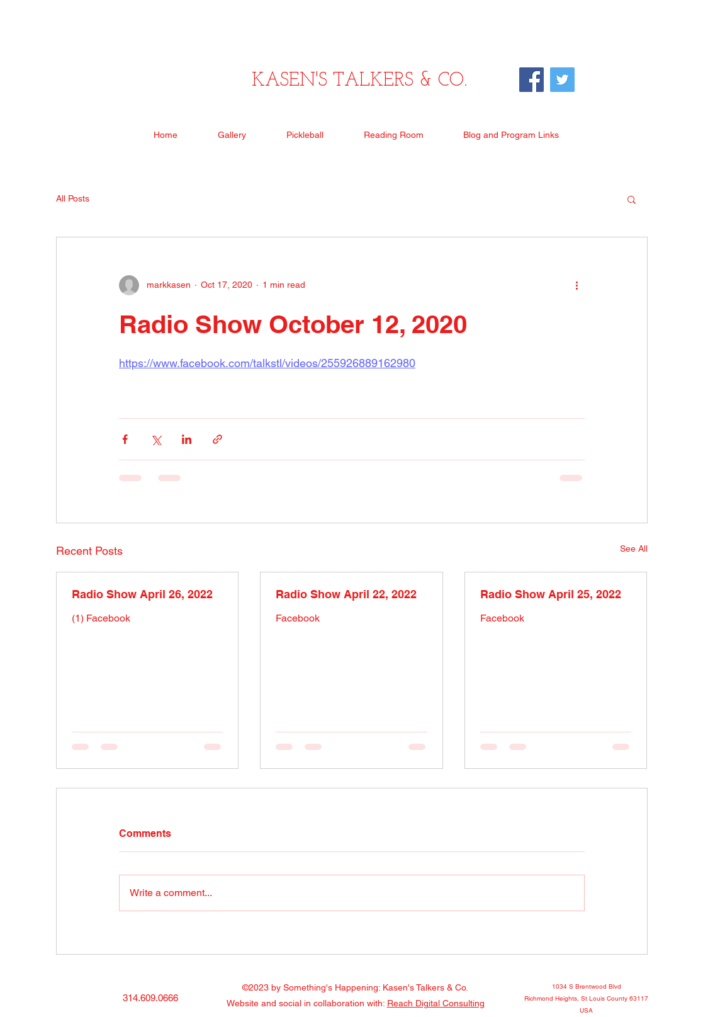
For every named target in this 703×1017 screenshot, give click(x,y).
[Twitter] (562, 79)
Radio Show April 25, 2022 (550, 594)
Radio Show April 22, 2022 (346, 594)
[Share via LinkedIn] (187, 439)
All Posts (72, 198)
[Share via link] (217, 439)
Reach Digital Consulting (436, 1003)
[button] (632, 199)
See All (634, 548)
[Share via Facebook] (125, 439)
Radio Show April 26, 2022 (142, 594)
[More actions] (577, 285)
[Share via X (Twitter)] (156, 439)
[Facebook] (531, 79)
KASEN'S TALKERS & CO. (359, 81)
